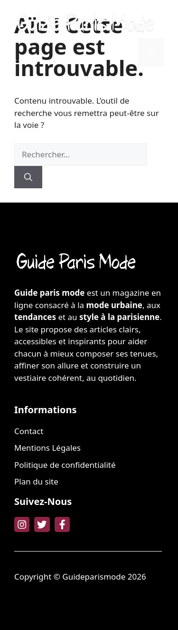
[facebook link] (62, 524)
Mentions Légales (47, 447)
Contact (29, 431)
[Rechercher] (28, 177)
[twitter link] (41, 524)
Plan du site (36, 481)
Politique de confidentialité (65, 464)
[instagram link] (21, 524)
